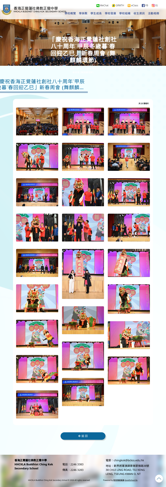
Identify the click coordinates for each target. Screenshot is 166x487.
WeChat (102, 5)
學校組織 (125, 13)
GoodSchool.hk (131, 480)
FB (145, 5)
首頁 (49, 68)
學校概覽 (70, 13)
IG (155, 5)
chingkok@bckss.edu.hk (129, 460)
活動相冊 (153, 13)
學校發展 (110, 13)
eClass (133, 5)
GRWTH (118, 5)
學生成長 (96, 13)
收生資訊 (139, 13)
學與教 (83, 13)
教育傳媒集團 (118, 480)
